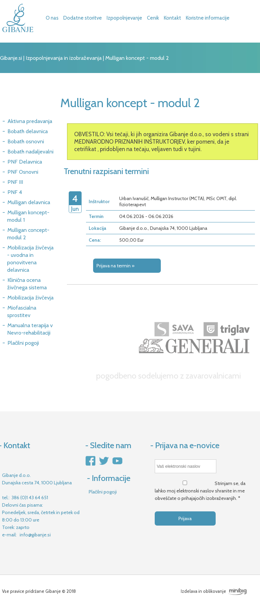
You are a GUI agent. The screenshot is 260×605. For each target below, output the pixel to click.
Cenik (153, 18)
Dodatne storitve (82, 18)
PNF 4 (14, 192)
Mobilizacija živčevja (30, 297)
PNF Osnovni (22, 172)
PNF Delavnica (24, 162)
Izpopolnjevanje (124, 18)
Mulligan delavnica (28, 202)
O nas (52, 18)
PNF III (15, 182)
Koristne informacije (208, 18)
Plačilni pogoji (23, 343)
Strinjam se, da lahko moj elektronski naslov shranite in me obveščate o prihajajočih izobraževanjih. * (200, 490)
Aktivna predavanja (29, 121)
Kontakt (172, 18)
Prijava (185, 518)
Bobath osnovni (25, 141)
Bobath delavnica (27, 131)
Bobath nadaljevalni (30, 151)
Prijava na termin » (115, 266)
